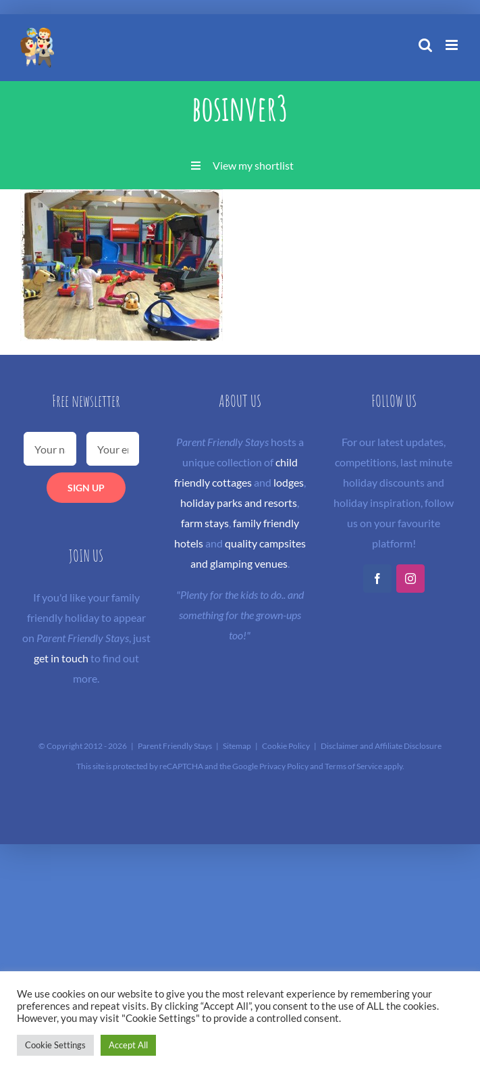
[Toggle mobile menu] (453, 45)
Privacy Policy (284, 766)
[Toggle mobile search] (425, 45)
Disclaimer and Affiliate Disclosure (381, 746)
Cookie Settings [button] (55, 1045)
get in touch (61, 658)
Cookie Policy (286, 746)
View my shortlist (253, 165)
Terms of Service (353, 766)
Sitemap (237, 746)
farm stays (205, 522)
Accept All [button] (128, 1045)
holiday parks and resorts (238, 502)
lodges (288, 482)
